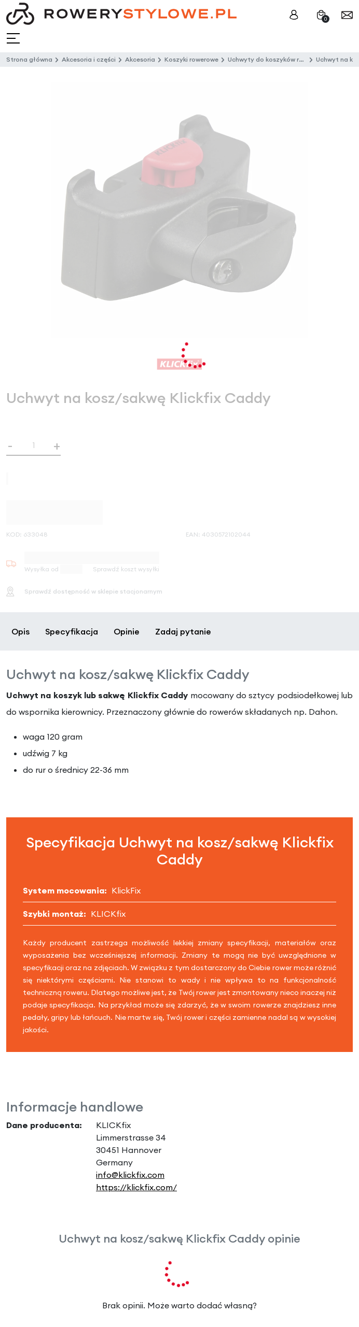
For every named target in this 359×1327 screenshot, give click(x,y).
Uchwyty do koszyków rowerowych (280, 59)
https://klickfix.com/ (136, 1187)
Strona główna (29, 59)
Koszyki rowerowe (191, 59)
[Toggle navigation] (14, 39)
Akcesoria (140, 59)
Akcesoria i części (89, 59)
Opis (20, 631)
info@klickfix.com (130, 1175)
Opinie (127, 631)
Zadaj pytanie (183, 631)
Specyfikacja (71, 631)
